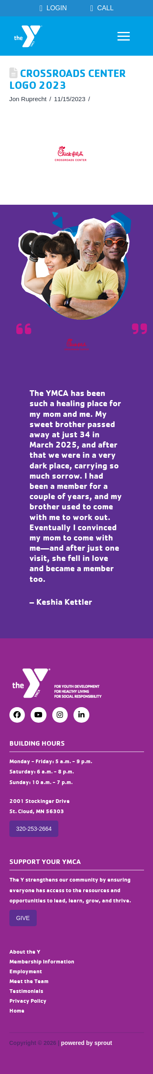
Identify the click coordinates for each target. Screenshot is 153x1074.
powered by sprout (86, 1043)
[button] (123, 36)
